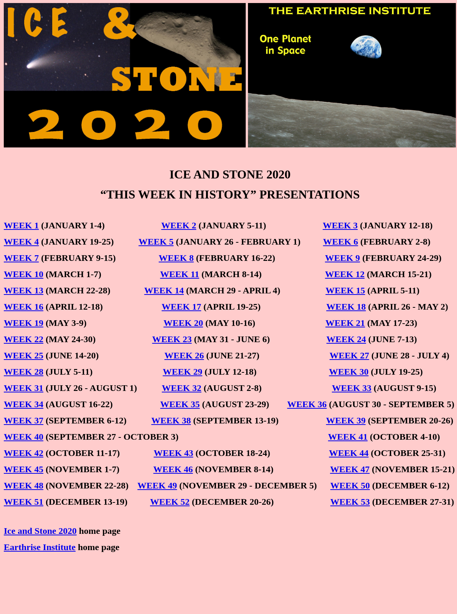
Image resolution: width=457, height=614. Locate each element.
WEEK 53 (350, 502)
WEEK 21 (345, 323)
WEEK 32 (181, 388)
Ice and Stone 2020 (40, 531)
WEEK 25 (23, 355)
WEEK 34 (23, 404)
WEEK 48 (23, 485)
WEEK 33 (352, 388)
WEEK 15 (345, 290)
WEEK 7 (21, 258)
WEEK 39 (346, 420)
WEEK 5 (156, 242)
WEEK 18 (346, 307)
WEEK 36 (307, 404)
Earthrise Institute (40, 547)
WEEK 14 (164, 290)
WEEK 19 (23, 323)
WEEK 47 (350, 469)
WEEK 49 (157, 485)
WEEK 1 (21, 225)
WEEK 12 (345, 274)
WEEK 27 (349, 355)
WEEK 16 (23, 307)
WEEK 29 (182, 372)
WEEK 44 (349, 453)
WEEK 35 (180, 404)
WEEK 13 (23, 290)
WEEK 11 (179, 274)
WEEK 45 (23, 469)
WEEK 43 (174, 453)
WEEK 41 (348, 437)
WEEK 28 (23, 372)
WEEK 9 (342, 258)
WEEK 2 (179, 225)
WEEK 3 (340, 225)
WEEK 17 (181, 307)
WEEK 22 (23, 339)
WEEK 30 (349, 372)
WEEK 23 (172, 339)
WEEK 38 (171, 420)
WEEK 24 (346, 339)
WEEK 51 (23, 502)
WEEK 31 (23, 388)
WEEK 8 (176, 258)
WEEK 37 (23, 420)
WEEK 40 (23, 437)
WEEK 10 (23, 274)
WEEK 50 (350, 485)
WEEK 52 (170, 502)
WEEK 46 (173, 469)
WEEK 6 (340, 242)
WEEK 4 (21, 242)
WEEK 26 (184, 355)
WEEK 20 (183, 323)
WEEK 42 (23, 453)
